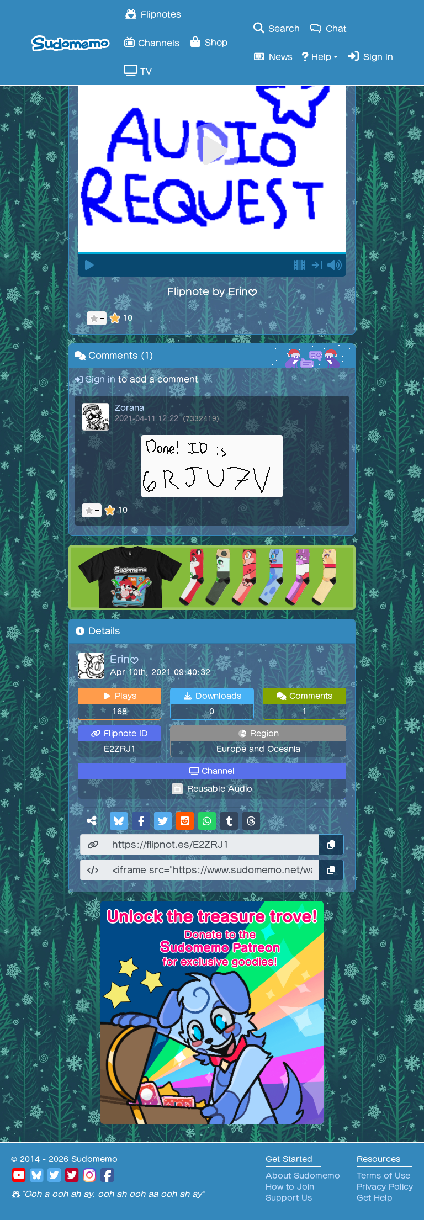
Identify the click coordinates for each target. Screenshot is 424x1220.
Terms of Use (383, 1176)
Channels (151, 42)
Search (276, 28)
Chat (328, 28)
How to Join (290, 1187)
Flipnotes (152, 13)
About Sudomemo (303, 1176)
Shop (207, 41)
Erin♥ (124, 659)
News (272, 56)
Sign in (370, 56)
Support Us (289, 1198)
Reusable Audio (219, 789)
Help (316, 56)
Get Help (375, 1198)
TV (138, 70)
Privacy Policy (385, 1187)
